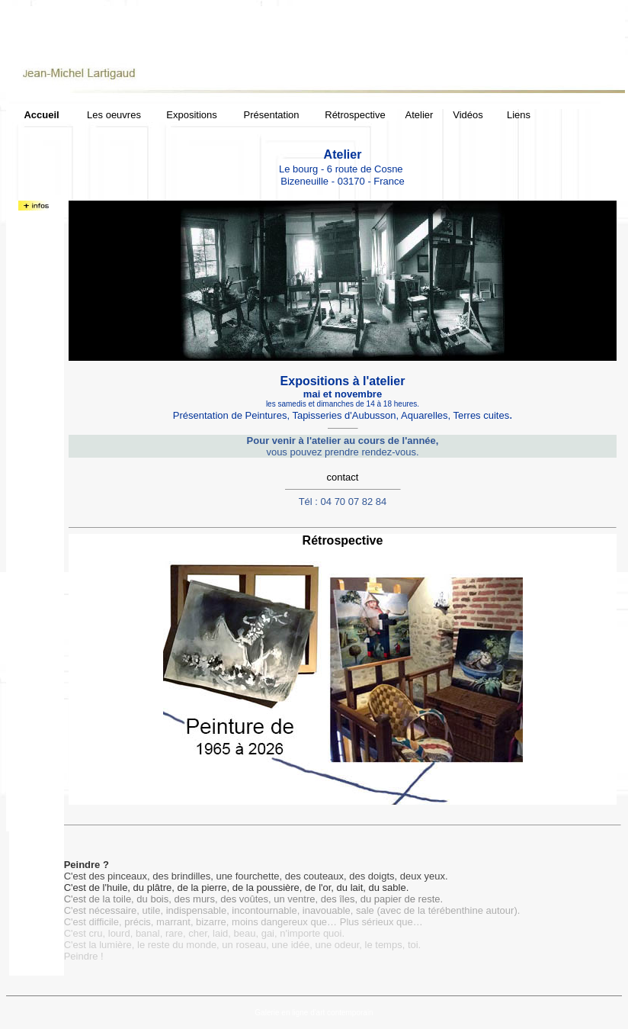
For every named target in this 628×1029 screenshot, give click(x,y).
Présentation (272, 115)
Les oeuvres (114, 115)
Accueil (41, 115)
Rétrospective (355, 115)
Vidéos (468, 115)
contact (343, 477)
